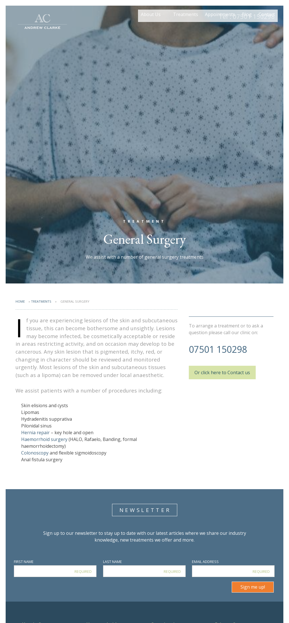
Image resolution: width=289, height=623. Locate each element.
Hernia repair (35, 432)
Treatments (185, 28)
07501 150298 (247, 16)
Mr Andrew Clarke (42, 22)
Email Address (205, 561)
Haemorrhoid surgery (44, 439)
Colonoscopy (35, 453)
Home (20, 301)
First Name (24, 561)
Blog (247, 28)
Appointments (220, 28)
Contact (267, 28)
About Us (151, 28)
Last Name (112, 561)
